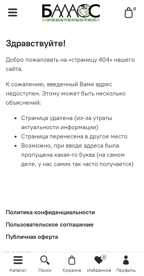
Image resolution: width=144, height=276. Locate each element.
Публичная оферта (32, 236)
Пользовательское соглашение (50, 224)
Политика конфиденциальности (50, 212)
